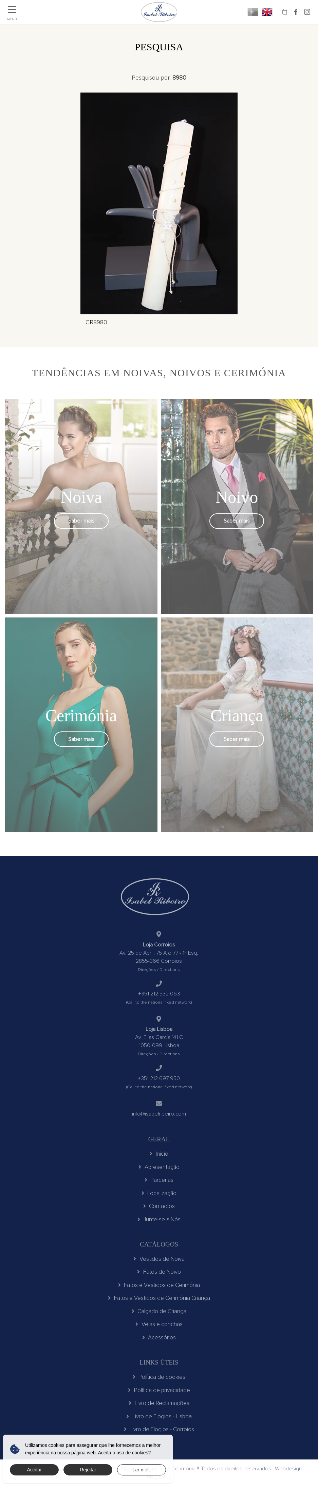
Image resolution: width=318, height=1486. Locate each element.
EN (267, 11)
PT (252, 11)
